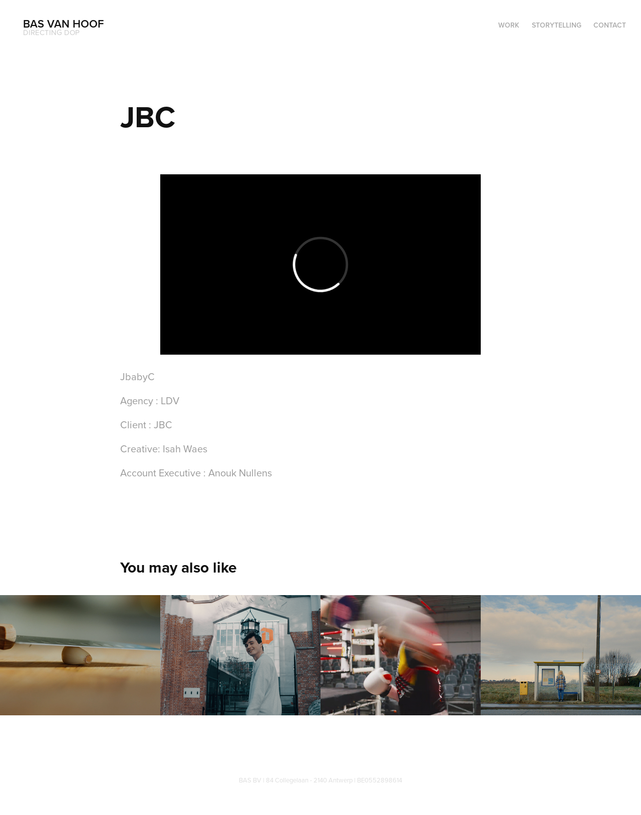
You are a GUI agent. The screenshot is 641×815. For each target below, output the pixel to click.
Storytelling (556, 25)
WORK (508, 25)
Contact (609, 25)
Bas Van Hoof (63, 24)
